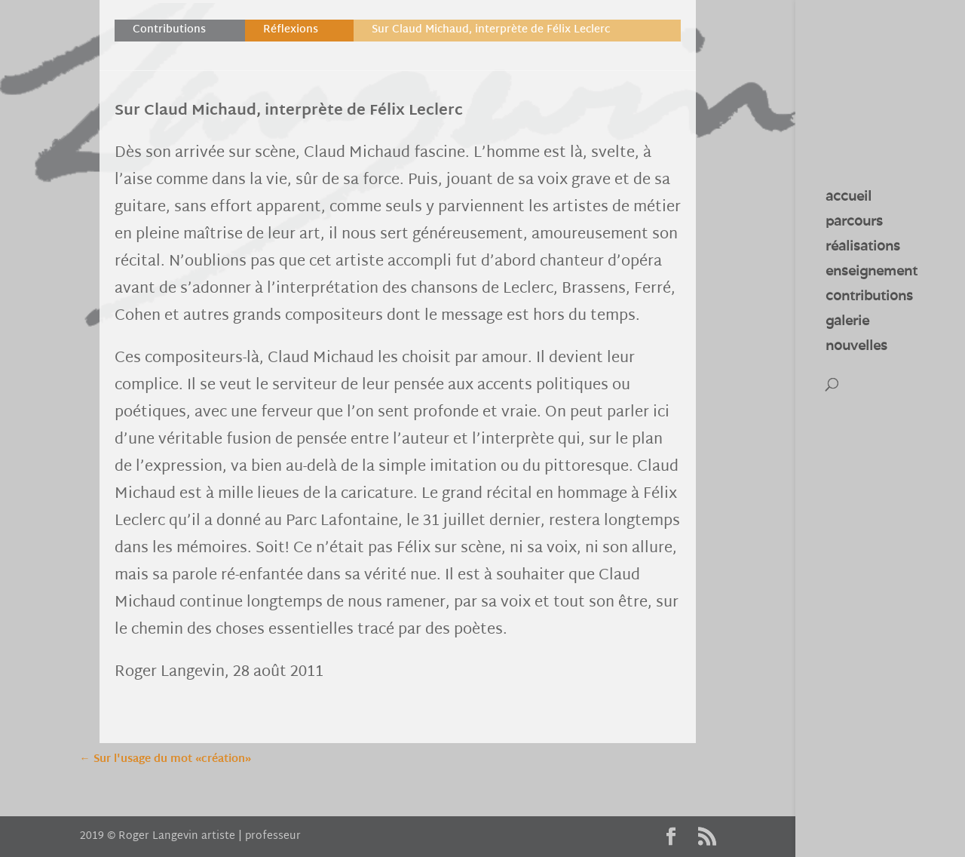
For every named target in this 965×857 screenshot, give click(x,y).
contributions (869, 297)
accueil (849, 197)
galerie (847, 322)
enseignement (872, 272)
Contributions (169, 29)
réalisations (863, 247)
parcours (854, 222)
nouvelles (856, 347)
